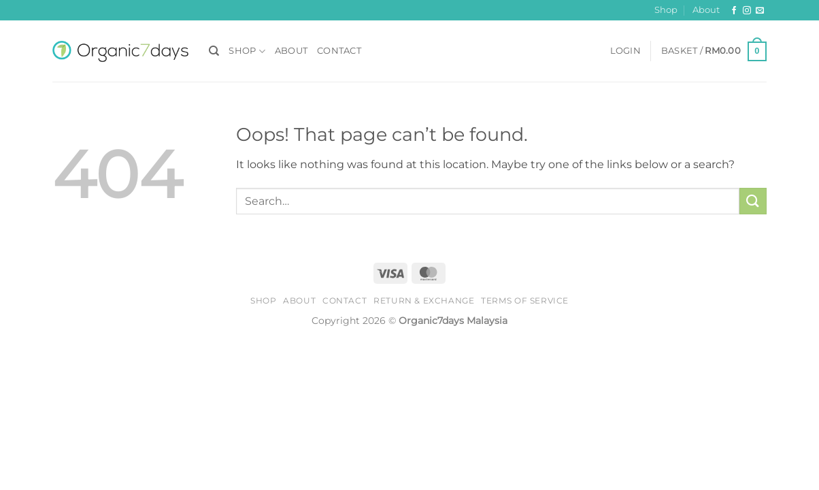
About (706, 10)
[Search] (214, 51)
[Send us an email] (760, 11)
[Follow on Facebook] (734, 11)
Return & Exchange (423, 300)
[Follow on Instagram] (747, 11)
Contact (339, 51)
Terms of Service (525, 300)
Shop (666, 10)
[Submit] (753, 201)
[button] (625, 51)
